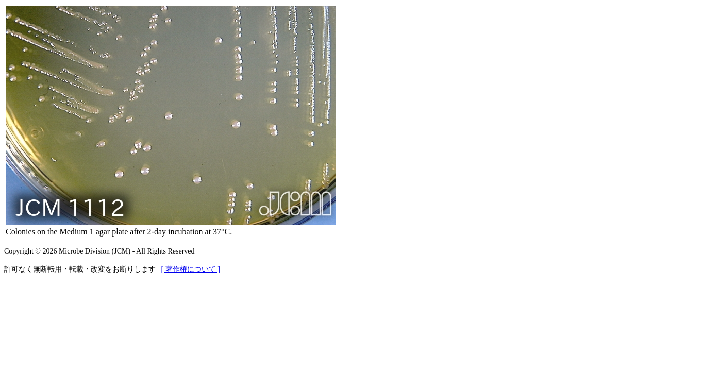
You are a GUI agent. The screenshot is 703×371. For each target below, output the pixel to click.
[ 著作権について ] (190, 269)
